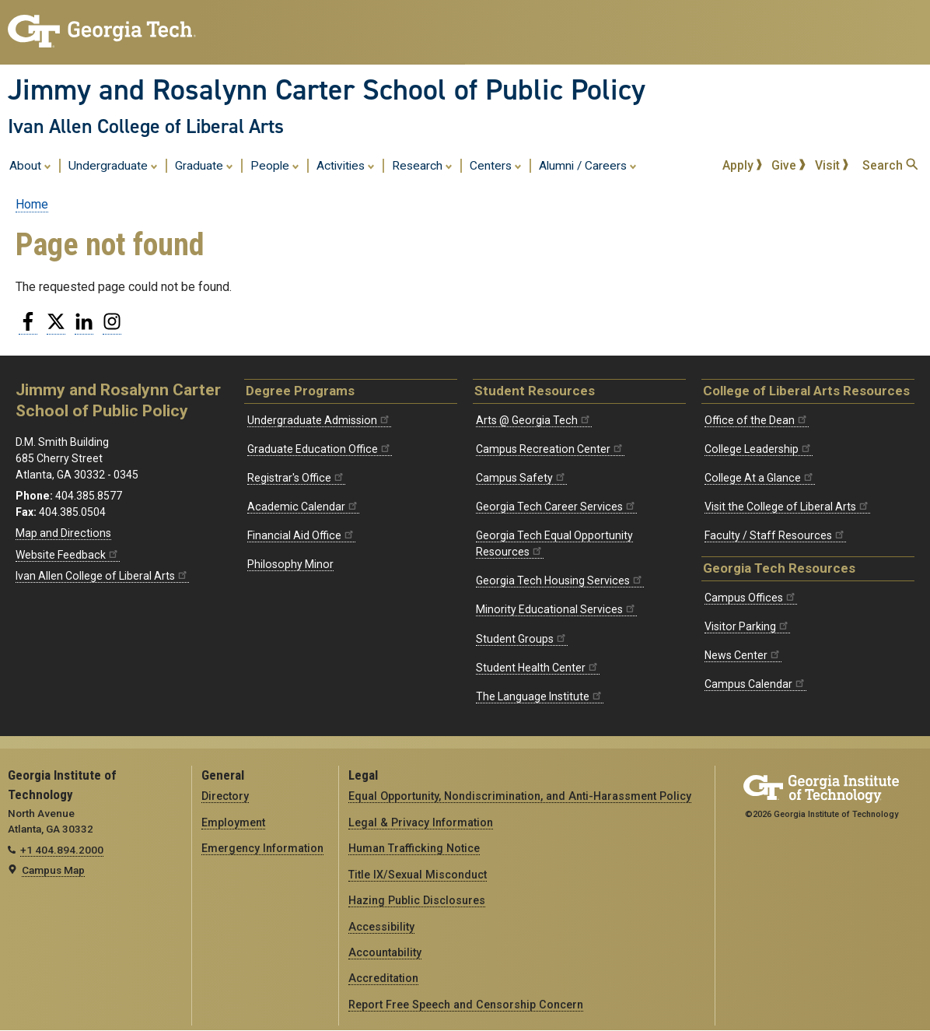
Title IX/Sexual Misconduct (417, 874)
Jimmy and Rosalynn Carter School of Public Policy (326, 89)
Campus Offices (750, 597)
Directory (225, 796)
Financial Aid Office (301, 535)
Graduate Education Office (319, 449)
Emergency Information (262, 848)
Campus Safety (521, 478)
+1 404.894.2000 (61, 849)
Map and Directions (63, 533)
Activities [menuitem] (345, 165)
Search (890, 165)
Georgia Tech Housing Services (560, 580)
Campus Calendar (755, 684)
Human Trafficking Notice (414, 848)
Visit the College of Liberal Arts (787, 506)
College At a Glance (759, 478)
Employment (233, 822)
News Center (742, 655)
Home (32, 204)
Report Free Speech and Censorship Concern (465, 1004)
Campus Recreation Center (550, 449)
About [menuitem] (30, 165)
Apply (742, 165)
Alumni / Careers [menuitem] (588, 165)
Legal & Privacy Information (420, 822)
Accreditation (383, 978)
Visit (832, 165)
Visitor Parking (747, 626)
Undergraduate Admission (319, 420)
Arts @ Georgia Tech (534, 420)
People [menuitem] (274, 165)
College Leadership (758, 449)
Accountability (384, 952)
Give (788, 165)
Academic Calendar (303, 506)
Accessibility (381, 927)
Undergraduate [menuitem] (113, 165)
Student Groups (522, 639)
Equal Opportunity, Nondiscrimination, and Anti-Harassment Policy (519, 796)
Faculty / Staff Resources (775, 535)
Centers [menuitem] (496, 165)
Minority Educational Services (556, 609)
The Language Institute (539, 696)
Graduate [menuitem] (204, 165)
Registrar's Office (296, 478)
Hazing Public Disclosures (416, 900)
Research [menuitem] (422, 165)
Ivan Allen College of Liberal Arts (146, 126)
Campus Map (53, 870)
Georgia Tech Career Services (556, 506)
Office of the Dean (756, 420)
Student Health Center (538, 667)
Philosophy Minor (290, 564)
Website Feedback (68, 555)
